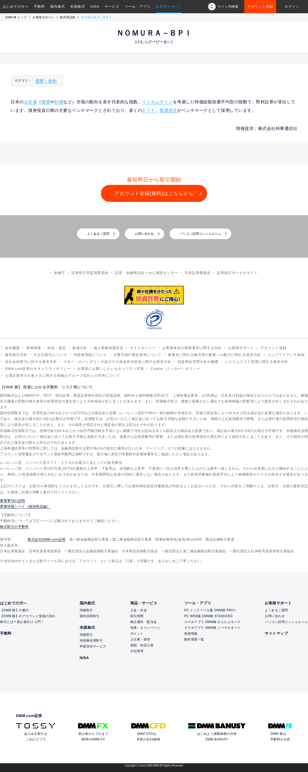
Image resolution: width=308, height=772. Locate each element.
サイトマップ (276, 633)
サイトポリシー (143, 348)
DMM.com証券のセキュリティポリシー (38, 369)
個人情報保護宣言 (108, 348)
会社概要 (12, 348)
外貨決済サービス (93, 646)
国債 (45, 102)
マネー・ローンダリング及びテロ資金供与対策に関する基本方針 (117, 362)
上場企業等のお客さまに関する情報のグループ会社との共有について (62, 375)
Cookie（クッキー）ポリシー (175, 369)
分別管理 (137, 651)
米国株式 (77, 7)
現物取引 (86, 610)
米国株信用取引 (91, 640)
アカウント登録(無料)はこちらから (154, 193)
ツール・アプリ (138, 7)
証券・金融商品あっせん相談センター (146, 273)
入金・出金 (138, 610)
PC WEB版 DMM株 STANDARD (208, 616)
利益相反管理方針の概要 (198, 362)
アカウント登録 (260, 7)
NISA (94, 7)
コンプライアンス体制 (286, 355)
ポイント (137, 633)
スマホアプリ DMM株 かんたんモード (212, 622)
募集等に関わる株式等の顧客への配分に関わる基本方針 (214, 355)
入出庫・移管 (140, 639)
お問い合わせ (144, 234)
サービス (112, 7)
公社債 (30, 102)
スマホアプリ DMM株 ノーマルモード (212, 628)
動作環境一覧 (194, 639)
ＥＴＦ (148, 110)
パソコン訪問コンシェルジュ (200, 234)
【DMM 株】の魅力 (14, 610)
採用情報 (33, 348)
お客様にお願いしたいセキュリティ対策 (110, 369)
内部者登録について (90, 355)
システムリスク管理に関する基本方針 (256, 362)
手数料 (39, 7)
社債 (58, 102)
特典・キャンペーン (145, 628)
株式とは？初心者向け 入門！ (22, 622)
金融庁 (59, 273)
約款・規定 (57, 348)
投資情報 (191, 633)
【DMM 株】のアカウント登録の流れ (27, 616)
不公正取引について (50, 355)
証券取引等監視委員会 (90, 273)
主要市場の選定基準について (137, 355)
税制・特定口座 (142, 645)
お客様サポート (169, 7)
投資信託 (168, 110)
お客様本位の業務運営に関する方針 (192, 348)
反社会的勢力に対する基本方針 (31, 362)
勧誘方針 (79, 348)
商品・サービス (143, 603)
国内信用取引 (90, 616)
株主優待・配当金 (143, 622)
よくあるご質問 (98, 234)
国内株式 (57, 7)
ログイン (292, 7)
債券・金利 (46, 81)
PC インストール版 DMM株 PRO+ (210, 610)
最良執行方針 (16, 355)
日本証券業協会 (198, 273)
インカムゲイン (157, 102)
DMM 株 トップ (16, 17)
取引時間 (137, 616)
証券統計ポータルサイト (237, 273)
